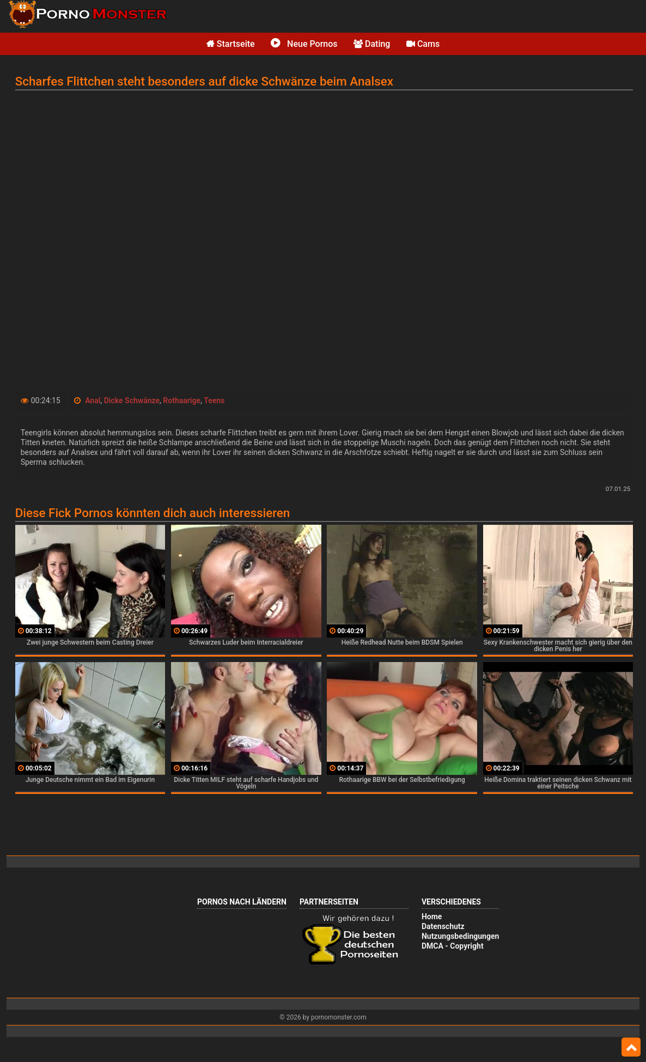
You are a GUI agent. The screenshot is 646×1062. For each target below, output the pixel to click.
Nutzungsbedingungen (460, 936)
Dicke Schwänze (132, 400)
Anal (92, 400)
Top (631, 1047)
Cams (423, 44)
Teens (214, 400)
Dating (372, 44)
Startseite (230, 44)
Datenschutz (443, 926)
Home (432, 916)
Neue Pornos (304, 44)
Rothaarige (181, 400)
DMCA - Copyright (453, 946)
